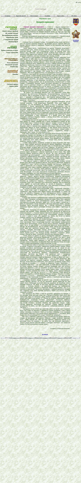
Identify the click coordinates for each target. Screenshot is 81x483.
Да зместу (45, 334)
